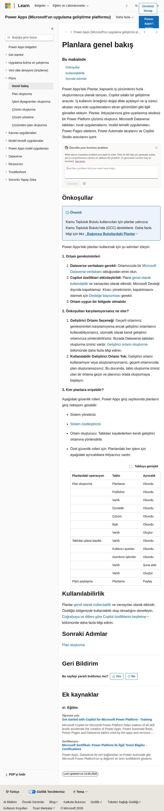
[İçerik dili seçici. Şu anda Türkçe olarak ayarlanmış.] (12, 792)
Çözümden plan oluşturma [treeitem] (29, 125)
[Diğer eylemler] (157, 32)
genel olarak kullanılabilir (92, 605)
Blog (52, 802)
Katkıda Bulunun (75, 802)
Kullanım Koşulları (15, 808)
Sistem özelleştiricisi (85, 424)
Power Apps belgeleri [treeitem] (23, 47)
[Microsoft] (8, 6)
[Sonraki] (126, 5)
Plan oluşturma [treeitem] (22, 94)
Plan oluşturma (73, 645)
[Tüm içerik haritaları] (66, 32)
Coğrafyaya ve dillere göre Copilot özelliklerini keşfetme (104, 617)
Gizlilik (95, 802)
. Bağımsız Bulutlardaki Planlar (110, 234)
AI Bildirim (10, 802)
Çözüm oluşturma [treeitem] (23, 109)
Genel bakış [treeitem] (20, 86)
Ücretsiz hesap (148, 8)
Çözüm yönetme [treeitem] (23, 117)
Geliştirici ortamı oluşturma (127, 344)
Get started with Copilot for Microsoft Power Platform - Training (107, 719)
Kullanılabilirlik (75, 73)
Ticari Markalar (42, 808)
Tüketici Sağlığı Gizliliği (123, 802)
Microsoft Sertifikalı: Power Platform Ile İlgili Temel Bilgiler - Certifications (104, 747)
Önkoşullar (73, 67)
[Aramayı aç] (136, 6)
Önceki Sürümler (33, 802)
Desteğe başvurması (104, 295)
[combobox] (29, 37)
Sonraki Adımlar (76, 78)
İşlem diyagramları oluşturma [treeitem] (31, 101)
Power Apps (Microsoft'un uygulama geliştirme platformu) (108, 32)
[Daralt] (52, 29)
